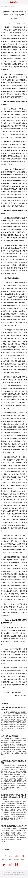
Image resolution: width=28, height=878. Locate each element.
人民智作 (16, 865)
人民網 (1, 6)
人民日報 (4, 856)
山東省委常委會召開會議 (9, 736)
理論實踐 (13, 6)
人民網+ (10, 856)
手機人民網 (16, 856)
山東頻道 (7, 6)
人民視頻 (4, 865)
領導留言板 (22, 856)
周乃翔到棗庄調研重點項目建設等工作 (14, 826)
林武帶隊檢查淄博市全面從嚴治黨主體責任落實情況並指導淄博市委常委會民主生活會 (14, 797)
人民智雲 (10, 865)
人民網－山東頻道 (21, 23)
